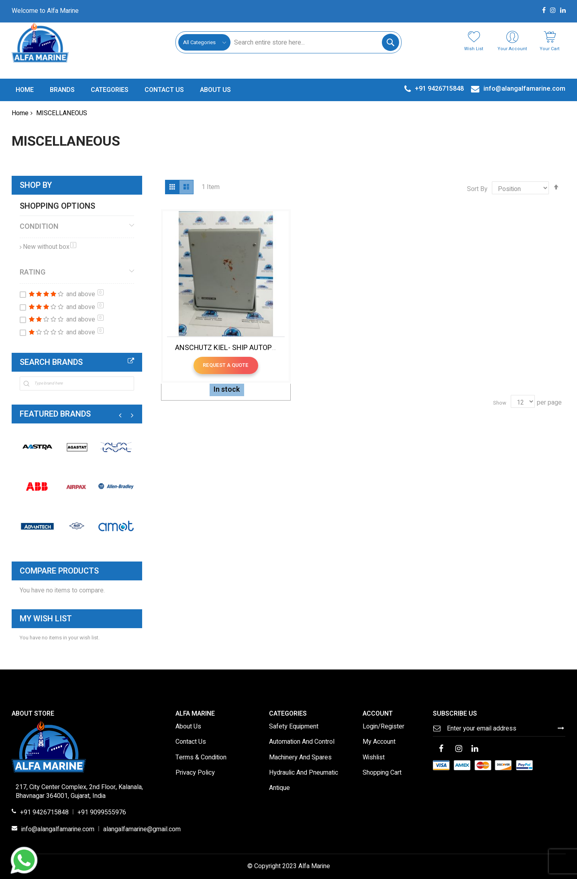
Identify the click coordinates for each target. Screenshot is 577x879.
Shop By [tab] (36, 185)
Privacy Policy (195, 773)
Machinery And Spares (300, 757)
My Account (379, 742)
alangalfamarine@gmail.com (142, 829)
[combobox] (314, 42)
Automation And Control (301, 742)
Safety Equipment (293, 726)
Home (20, 113)
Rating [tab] (32, 272)
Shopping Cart (382, 773)
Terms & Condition (200, 757)
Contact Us (190, 742)
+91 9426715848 (44, 812)
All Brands (131, 361)
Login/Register (383, 726)
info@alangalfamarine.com (57, 829)
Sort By (477, 189)
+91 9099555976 (101, 812)
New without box (49, 247)
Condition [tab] (39, 226)
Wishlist (374, 757)
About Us (188, 726)
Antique (279, 788)
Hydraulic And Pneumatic (303, 773)
